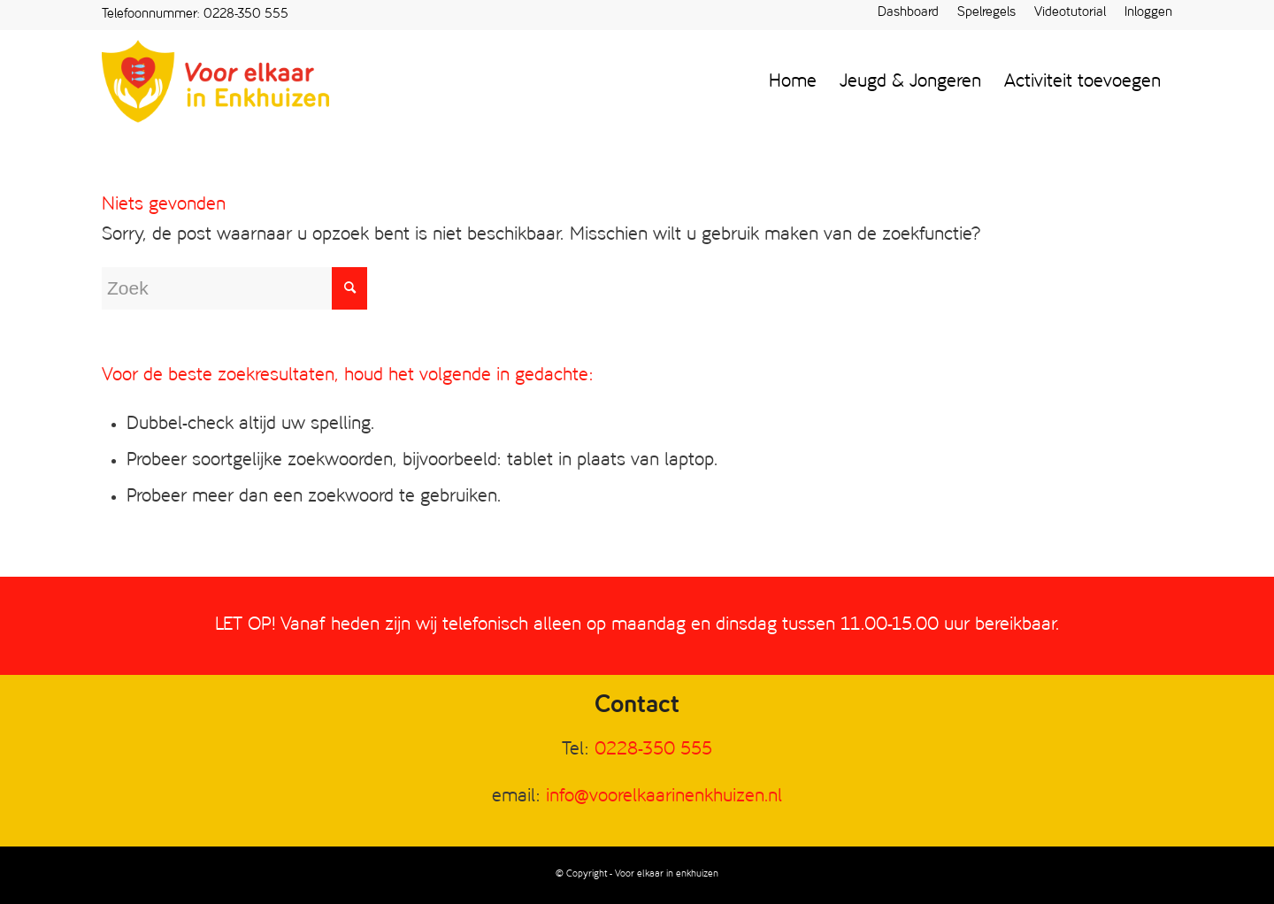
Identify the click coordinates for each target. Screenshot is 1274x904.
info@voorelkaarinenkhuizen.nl (664, 796)
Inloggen (1148, 12)
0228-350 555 (245, 14)
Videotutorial (1070, 12)
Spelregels (986, 12)
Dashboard (908, 12)
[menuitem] (908, 14)
